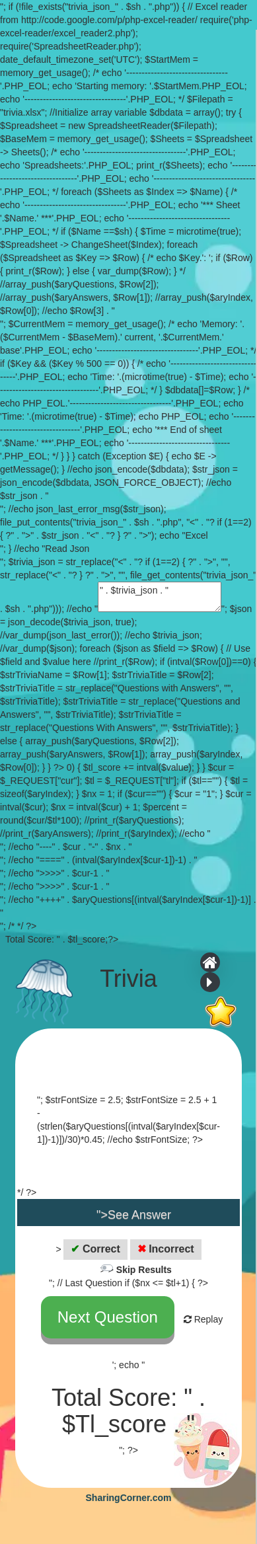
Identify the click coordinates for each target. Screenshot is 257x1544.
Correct (95, 1248)
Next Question (107, 1317)
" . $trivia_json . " (159, 597)
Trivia (128, 979)
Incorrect (165, 1248)
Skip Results (144, 1269)
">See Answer (133, 1214)
